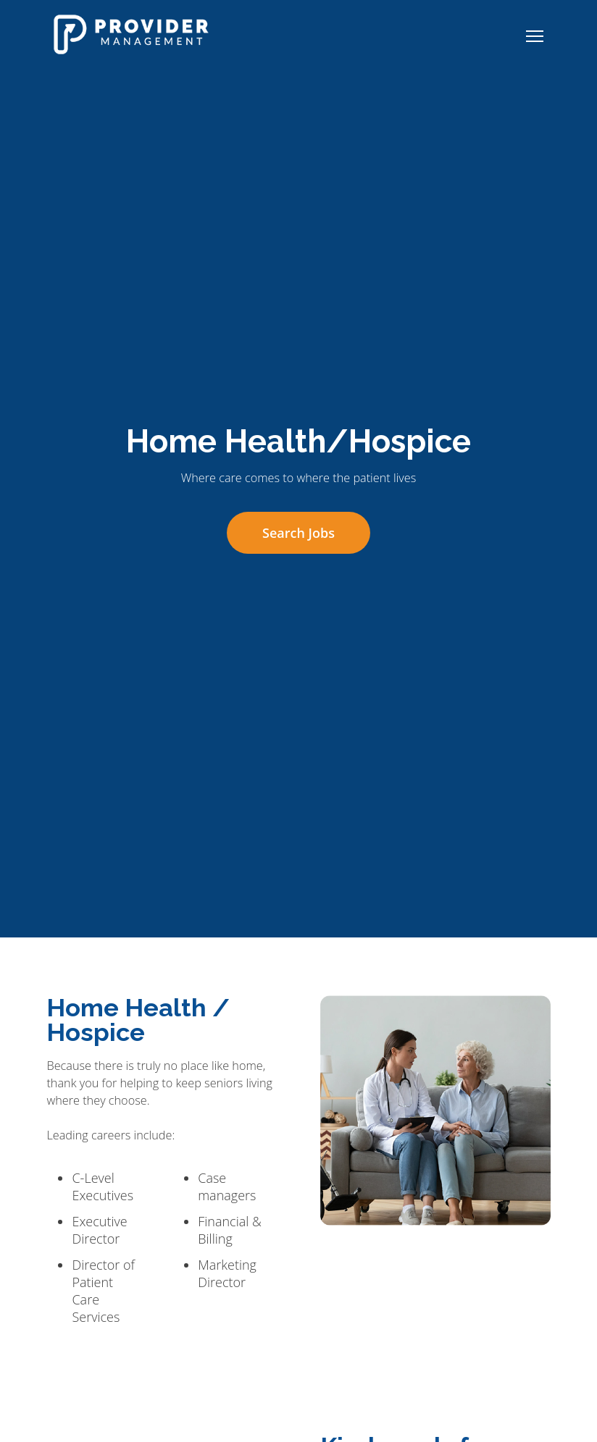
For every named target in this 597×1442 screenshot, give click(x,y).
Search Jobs (298, 532)
